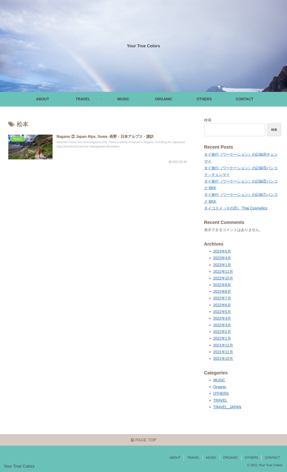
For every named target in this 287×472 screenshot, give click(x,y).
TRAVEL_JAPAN (227, 407)
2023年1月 (222, 265)
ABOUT (174, 457)
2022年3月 (222, 325)
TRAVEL (220, 400)
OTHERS (221, 393)
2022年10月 (223, 278)
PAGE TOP (143, 440)
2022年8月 (222, 291)
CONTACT (272, 457)
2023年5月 (222, 251)
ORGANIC (230, 457)
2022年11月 (223, 271)
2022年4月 (222, 318)
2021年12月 (223, 345)
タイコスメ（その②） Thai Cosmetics (235, 208)
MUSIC (219, 380)
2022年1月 (222, 338)
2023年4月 (222, 258)
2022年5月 (222, 312)
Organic (219, 387)
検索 (207, 120)
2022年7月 (222, 298)
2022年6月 (222, 305)
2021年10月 (223, 358)
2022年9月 (222, 285)
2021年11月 (223, 352)
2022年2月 (222, 332)
